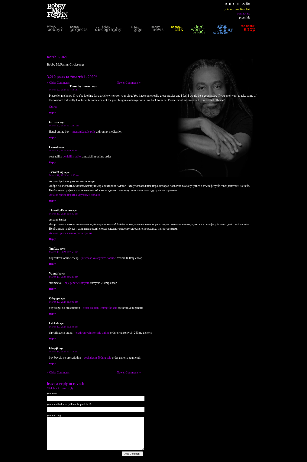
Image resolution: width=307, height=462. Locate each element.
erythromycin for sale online (92, 332)
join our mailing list (237, 9)
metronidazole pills (84, 131)
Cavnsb (78, 384)
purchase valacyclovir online (98, 258)
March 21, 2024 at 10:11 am (64, 125)
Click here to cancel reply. (60, 388)
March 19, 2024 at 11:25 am (64, 175)
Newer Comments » (129, 82)
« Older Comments (58, 82)
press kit (244, 17)
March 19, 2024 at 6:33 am (63, 276)
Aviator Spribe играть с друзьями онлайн (74, 194)
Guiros (53, 106)
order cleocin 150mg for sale (100, 307)
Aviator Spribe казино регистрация (70, 233)
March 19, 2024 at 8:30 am (63, 213)
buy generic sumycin (77, 283)
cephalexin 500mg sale (97, 357)
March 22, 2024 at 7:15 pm (63, 89)
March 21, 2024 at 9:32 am (63, 150)
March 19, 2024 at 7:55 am (63, 251)
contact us (243, 13)
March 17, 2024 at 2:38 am (63, 326)
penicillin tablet (72, 156)
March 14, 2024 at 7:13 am (63, 351)
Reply (52, 112)
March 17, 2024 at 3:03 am (63, 301)
